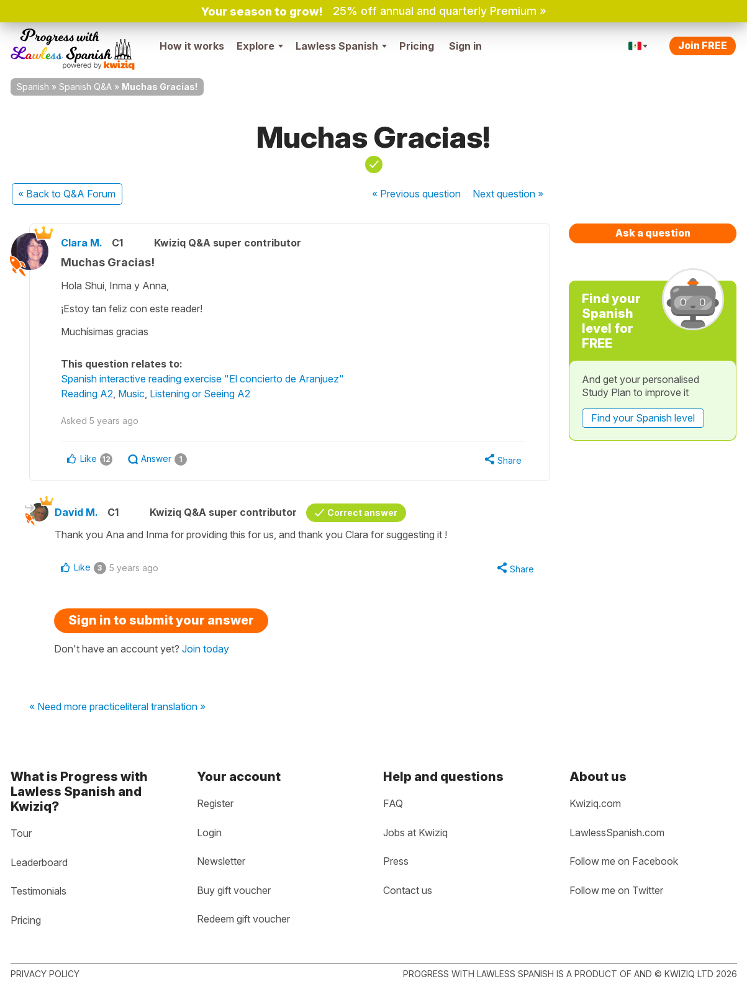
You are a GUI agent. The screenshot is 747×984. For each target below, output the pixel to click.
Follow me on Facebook (623, 861)
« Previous (416, 193)
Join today (205, 649)
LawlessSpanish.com (616, 832)
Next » (508, 193)
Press (396, 861)
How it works (192, 46)
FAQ (393, 803)
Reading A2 (87, 393)
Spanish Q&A (85, 86)
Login (209, 832)
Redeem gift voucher (243, 919)
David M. (76, 512)
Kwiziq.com (595, 803)
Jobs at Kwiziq (415, 832)
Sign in (465, 46)
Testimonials (38, 891)
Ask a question (652, 233)
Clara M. (81, 243)
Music (131, 393)
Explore (260, 46)
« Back (66, 193)
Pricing (416, 46)
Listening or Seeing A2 (200, 393)
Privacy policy (45, 973)
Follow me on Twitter (616, 890)
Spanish (33, 86)
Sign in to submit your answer (161, 620)
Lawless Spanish (341, 46)
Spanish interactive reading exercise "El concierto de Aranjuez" (202, 378)
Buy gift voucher (234, 890)
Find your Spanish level (643, 418)
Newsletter (221, 861)
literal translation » (165, 707)
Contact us (407, 890)
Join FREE (702, 45)
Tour (21, 833)
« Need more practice (77, 707)
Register (215, 803)
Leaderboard (39, 862)
